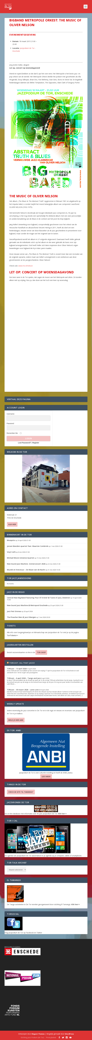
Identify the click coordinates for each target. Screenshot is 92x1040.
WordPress (69, 1034)
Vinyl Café (11, 552)
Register (35, 443)
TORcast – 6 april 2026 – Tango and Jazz (24, 678)
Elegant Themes (38, 1034)
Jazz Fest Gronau (14, 611)
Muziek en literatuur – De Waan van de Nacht (26, 570)
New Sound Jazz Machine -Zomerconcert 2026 (26, 564)
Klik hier (12, 524)
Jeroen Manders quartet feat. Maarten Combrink (27, 546)
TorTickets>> (12, 635)
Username (10, 414)
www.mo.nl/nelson (25, 266)
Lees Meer (46, 776)
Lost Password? (24, 443)
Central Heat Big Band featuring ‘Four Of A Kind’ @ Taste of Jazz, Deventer (38, 598)
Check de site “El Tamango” (20, 792)
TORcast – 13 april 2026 (17, 668)
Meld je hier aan (15, 720)
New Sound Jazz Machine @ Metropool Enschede (27, 605)
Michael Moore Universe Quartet (20, 558)
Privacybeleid (51, 1037)
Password (10, 423)
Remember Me (12, 433)
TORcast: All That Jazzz (22, 663)
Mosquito (11, 540)
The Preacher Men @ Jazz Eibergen (21, 617)
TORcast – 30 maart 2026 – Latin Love (23, 690)
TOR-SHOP (41, 652)
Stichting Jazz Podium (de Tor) (32, 1037)
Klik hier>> (62, 813)
